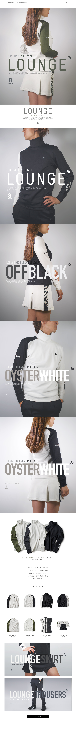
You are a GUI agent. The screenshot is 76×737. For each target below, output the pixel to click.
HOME (6, 6)
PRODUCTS (11, 6)
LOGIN (63, 2)
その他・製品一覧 (38, 716)
